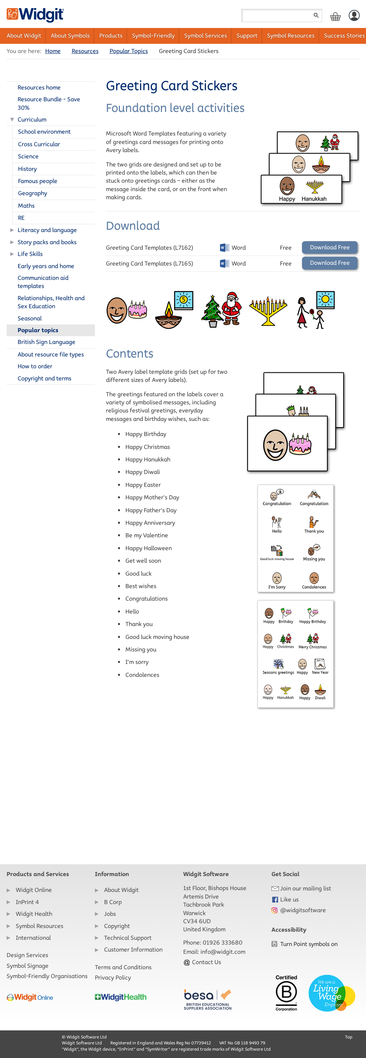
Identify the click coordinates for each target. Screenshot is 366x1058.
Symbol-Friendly (153, 35)
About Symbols (70, 35)
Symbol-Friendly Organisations (47, 976)
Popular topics (38, 330)
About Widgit (24, 35)
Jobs (110, 913)
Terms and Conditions (123, 967)
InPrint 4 (27, 902)
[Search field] (281, 15)
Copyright (117, 925)
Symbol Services (205, 35)
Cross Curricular (39, 144)
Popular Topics (129, 51)
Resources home (39, 87)
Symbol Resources (291, 35)
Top (348, 1037)
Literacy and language (47, 229)
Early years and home (46, 266)
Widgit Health (34, 913)
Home (53, 51)
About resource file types (51, 354)
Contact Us (202, 962)
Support (247, 35)
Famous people (37, 180)
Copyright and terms (44, 378)
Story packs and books (47, 242)
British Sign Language (46, 341)
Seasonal (30, 318)
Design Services (27, 955)
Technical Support (128, 937)
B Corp (113, 902)
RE (21, 217)
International (33, 937)
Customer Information (133, 949)
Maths (26, 205)
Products (110, 35)
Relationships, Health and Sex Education (51, 302)
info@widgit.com (222, 951)
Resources (85, 51)
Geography (32, 193)
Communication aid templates (43, 281)
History (27, 168)
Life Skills (30, 253)
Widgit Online (34, 889)
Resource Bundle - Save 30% (49, 103)
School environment (44, 131)
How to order (35, 366)
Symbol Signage (28, 965)
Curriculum (32, 119)
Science (28, 156)
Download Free (330, 247)
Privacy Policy (113, 977)
